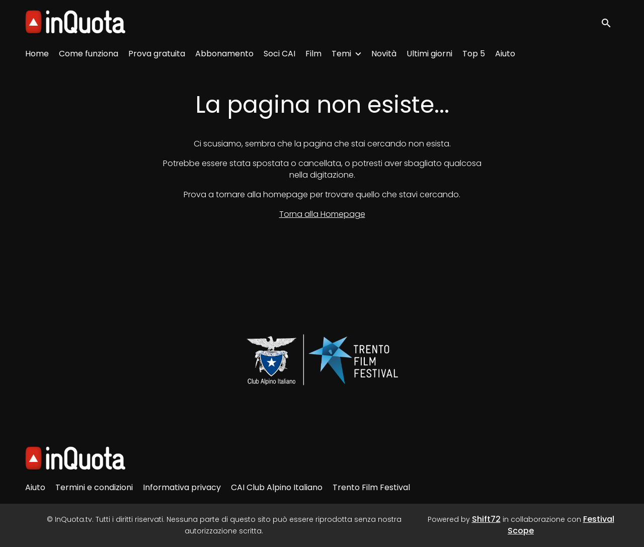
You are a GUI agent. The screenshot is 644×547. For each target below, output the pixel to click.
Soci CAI (279, 53)
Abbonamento (224, 53)
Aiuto (505, 53)
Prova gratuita (156, 53)
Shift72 (486, 519)
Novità (383, 53)
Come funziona (88, 53)
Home (37, 53)
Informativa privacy (182, 487)
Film (313, 53)
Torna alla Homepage (322, 214)
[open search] (610, 22)
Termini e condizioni (94, 487)
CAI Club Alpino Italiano (277, 487)
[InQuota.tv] (75, 459)
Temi (341, 53)
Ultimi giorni (429, 53)
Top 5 (473, 53)
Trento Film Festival (371, 487)
